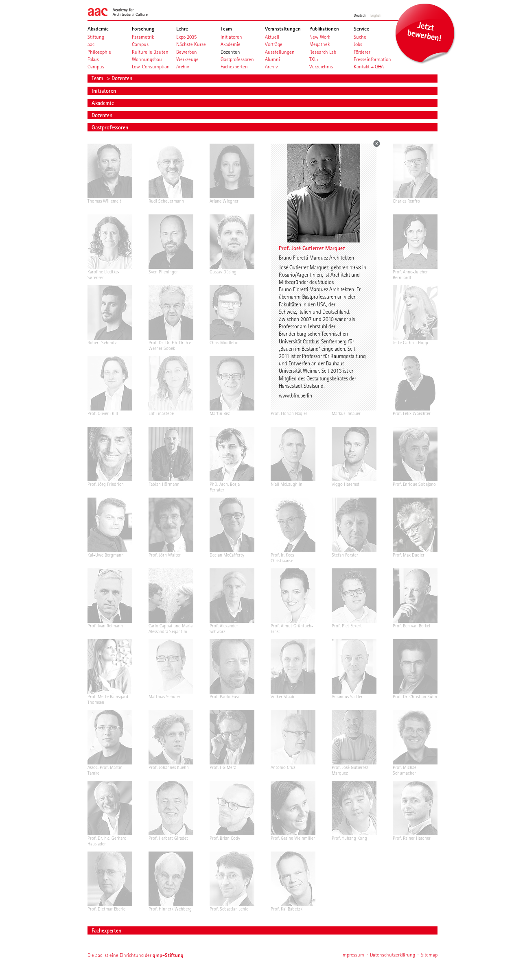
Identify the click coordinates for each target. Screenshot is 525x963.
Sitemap (429, 955)
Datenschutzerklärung (392, 955)
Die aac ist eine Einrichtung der (136, 955)
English (375, 15)
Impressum (352, 955)
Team (98, 78)
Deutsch (360, 15)
